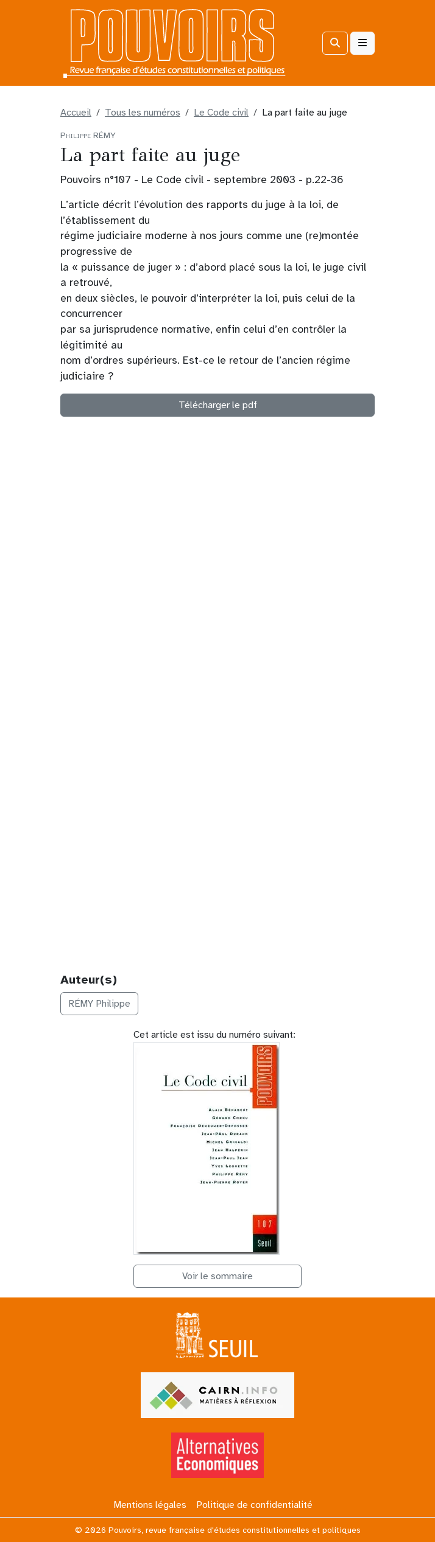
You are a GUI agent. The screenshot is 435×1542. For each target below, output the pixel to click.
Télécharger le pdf (218, 405)
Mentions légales (149, 1505)
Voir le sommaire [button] (217, 1276)
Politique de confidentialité (254, 1505)
